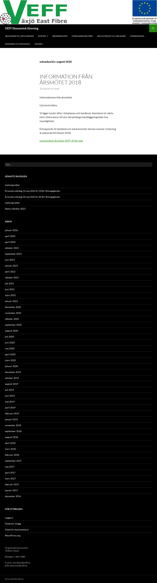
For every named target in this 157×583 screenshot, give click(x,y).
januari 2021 (11, 301)
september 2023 (13, 253)
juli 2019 (9, 389)
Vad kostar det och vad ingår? (111, 36)
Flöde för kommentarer (17, 529)
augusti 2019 (11, 383)
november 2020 (13, 313)
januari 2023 (11, 265)
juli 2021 (9, 283)
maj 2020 (9, 348)
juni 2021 (10, 289)
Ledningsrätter (12, 185)
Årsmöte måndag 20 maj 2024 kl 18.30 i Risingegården (32, 196)
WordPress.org (12, 535)
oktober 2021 (12, 277)
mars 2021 (10, 295)
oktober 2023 (12, 248)
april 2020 (10, 354)
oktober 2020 (12, 318)
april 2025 (10, 236)
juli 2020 (9, 336)
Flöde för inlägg (13, 523)
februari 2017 (12, 484)
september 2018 (13, 431)
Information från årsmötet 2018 (66, 79)
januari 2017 (11, 490)
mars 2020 (10, 360)
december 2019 (13, 372)
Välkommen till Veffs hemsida (19, 36)
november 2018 (13, 425)
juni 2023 (10, 259)
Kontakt (39, 44)
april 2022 (10, 271)
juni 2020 (10, 342)
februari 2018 (12, 454)
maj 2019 (9, 401)
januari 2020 (11, 366)
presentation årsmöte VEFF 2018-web (61, 140)
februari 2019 (12, 413)
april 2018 (10, 443)
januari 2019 (11, 419)
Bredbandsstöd (59, 36)
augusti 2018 (11, 437)
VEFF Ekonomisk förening (21, 28)
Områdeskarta (137, 36)
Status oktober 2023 (15, 208)
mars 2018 (10, 449)
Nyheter (42, 36)
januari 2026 (11, 230)
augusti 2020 (11, 330)
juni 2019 (10, 395)
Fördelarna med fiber (82, 36)
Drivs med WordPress (14, 579)
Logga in (9, 517)
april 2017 (10, 472)
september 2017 (13, 460)
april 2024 (10, 242)
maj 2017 (9, 466)
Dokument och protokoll (17, 44)
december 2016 (13, 496)
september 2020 (13, 324)
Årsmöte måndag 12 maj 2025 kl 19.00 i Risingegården (32, 191)
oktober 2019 (12, 378)
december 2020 (13, 307)
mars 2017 (10, 478)
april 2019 (10, 407)
